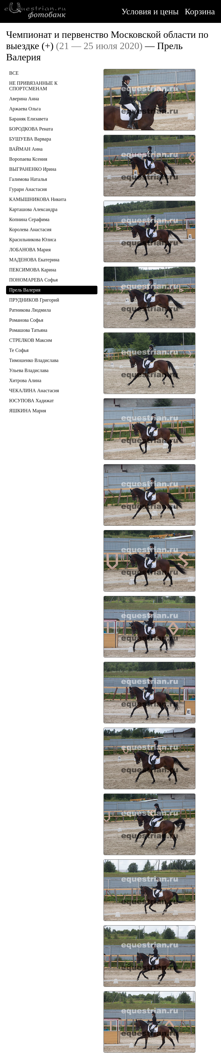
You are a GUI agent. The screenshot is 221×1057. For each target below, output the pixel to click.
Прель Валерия (24, 289)
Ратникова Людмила (30, 310)
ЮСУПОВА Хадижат (31, 400)
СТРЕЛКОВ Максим (30, 340)
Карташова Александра (33, 209)
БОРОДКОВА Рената (31, 128)
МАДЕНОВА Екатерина (34, 259)
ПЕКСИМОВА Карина (32, 269)
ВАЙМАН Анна (26, 149)
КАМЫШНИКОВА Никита (37, 199)
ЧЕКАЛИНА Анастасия (34, 390)
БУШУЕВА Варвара (30, 139)
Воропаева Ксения (28, 159)
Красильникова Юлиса (32, 239)
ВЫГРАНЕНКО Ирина (32, 169)
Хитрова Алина (25, 380)
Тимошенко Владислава (33, 360)
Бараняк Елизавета (28, 118)
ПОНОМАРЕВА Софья (33, 279)
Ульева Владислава (28, 370)
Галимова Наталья (28, 179)
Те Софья (19, 350)
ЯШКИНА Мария (27, 410)
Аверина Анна (24, 98)
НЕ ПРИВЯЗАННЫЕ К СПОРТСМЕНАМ (33, 86)
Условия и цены (150, 11)
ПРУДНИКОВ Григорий (34, 300)
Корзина (200, 11)
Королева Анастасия (30, 229)
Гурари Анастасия (28, 189)
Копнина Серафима (29, 219)
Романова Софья (26, 320)
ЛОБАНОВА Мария (30, 249)
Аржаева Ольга (25, 108)
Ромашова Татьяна (28, 330)
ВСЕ (14, 73)
